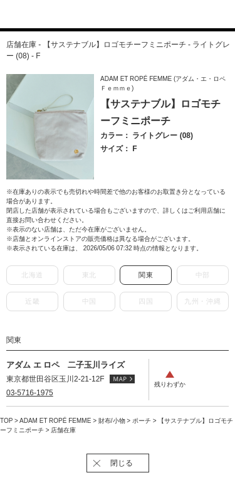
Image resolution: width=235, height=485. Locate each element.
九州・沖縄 (202, 301)
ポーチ (142, 420)
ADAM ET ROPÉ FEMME (56, 420)
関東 (145, 275)
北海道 (32, 275)
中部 (203, 275)
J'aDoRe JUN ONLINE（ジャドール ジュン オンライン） (110, 15)
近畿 (32, 301)
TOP (6, 420)
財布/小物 (112, 420)
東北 (89, 275)
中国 (89, 301)
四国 (145, 301)
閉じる (121, 463)
